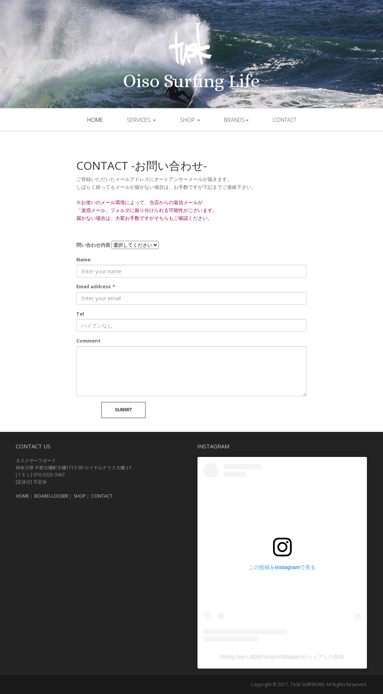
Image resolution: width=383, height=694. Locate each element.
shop (190, 119)
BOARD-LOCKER (51, 496)
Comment (88, 340)
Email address (95, 286)
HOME (22, 496)
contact (284, 119)
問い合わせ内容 (93, 245)
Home (95, 119)
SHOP (80, 496)
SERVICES (141, 119)
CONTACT (102, 496)
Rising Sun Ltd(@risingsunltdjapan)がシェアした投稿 (282, 657)
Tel (80, 313)
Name (83, 259)
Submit (123, 409)
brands (236, 119)
